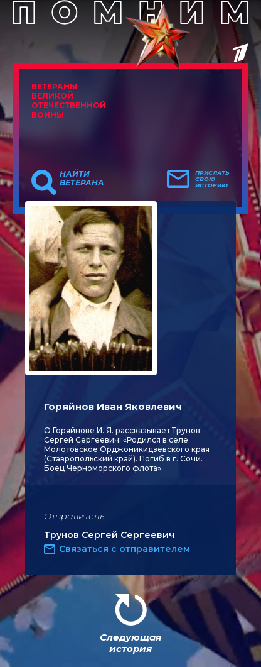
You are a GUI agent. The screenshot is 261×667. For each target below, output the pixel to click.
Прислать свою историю (212, 179)
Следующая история (130, 642)
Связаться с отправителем (124, 548)
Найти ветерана (82, 178)
